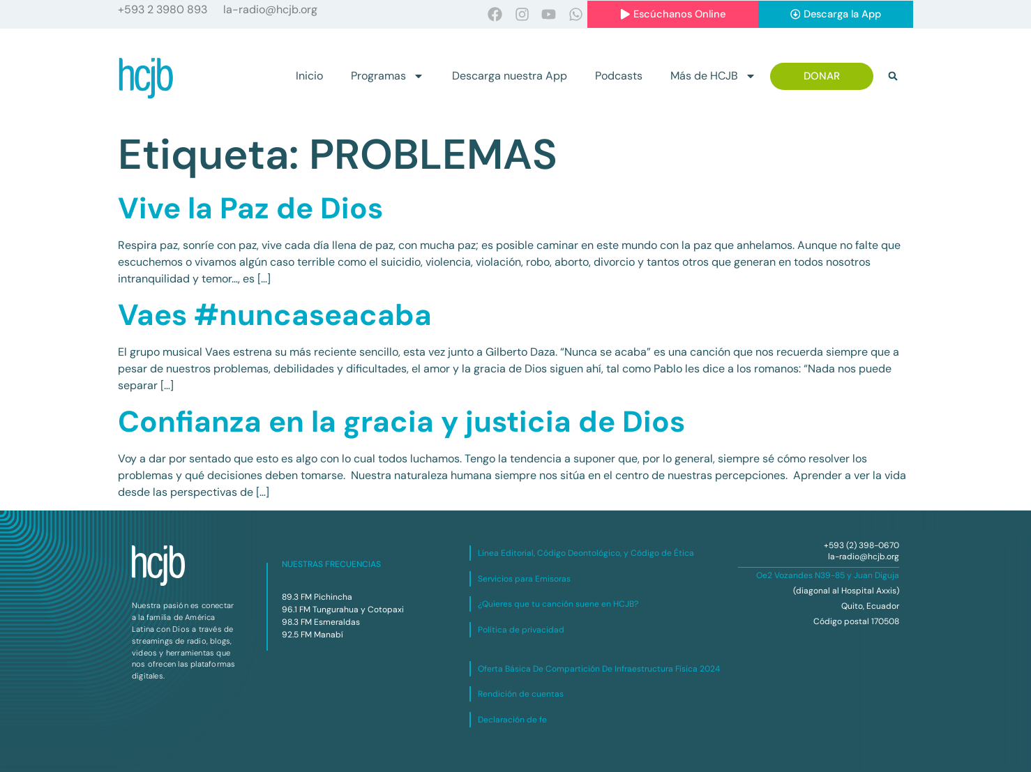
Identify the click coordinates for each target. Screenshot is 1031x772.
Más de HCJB (713, 76)
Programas (387, 76)
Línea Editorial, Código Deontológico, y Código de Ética (586, 553)
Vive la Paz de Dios (250, 208)
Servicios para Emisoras (524, 578)
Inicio (309, 76)
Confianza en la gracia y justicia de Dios (401, 421)
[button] (893, 77)
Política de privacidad (521, 629)
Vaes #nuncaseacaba (275, 315)
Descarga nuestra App (509, 76)
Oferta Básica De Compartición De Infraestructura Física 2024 (599, 668)
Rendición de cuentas (521, 694)
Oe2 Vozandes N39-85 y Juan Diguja (827, 576)
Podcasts (618, 76)
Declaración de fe (512, 719)
